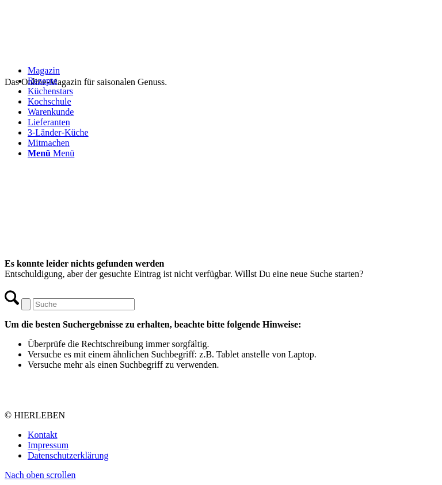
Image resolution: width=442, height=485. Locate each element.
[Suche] (84, 304)
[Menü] (51, 153)
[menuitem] (232, 71)
